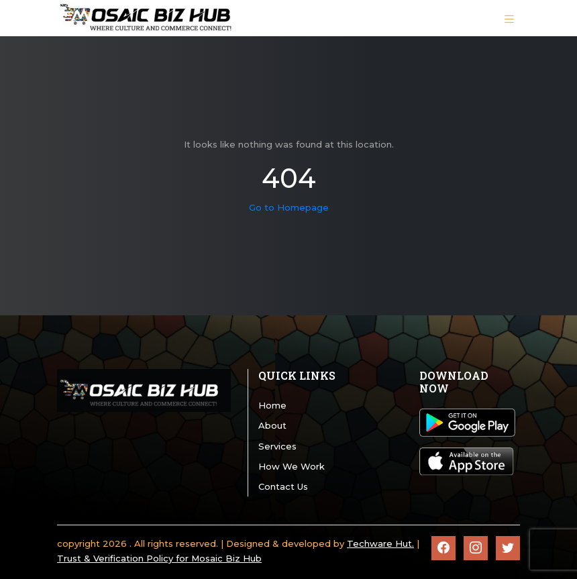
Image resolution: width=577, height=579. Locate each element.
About (272, 425)
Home (272, 405)
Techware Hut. (380, 543)
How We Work (291, 466)
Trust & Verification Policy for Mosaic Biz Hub (159, 558)
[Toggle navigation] (509, 18)
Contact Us (283, 486)
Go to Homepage (289, 207)
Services (277, 446)
